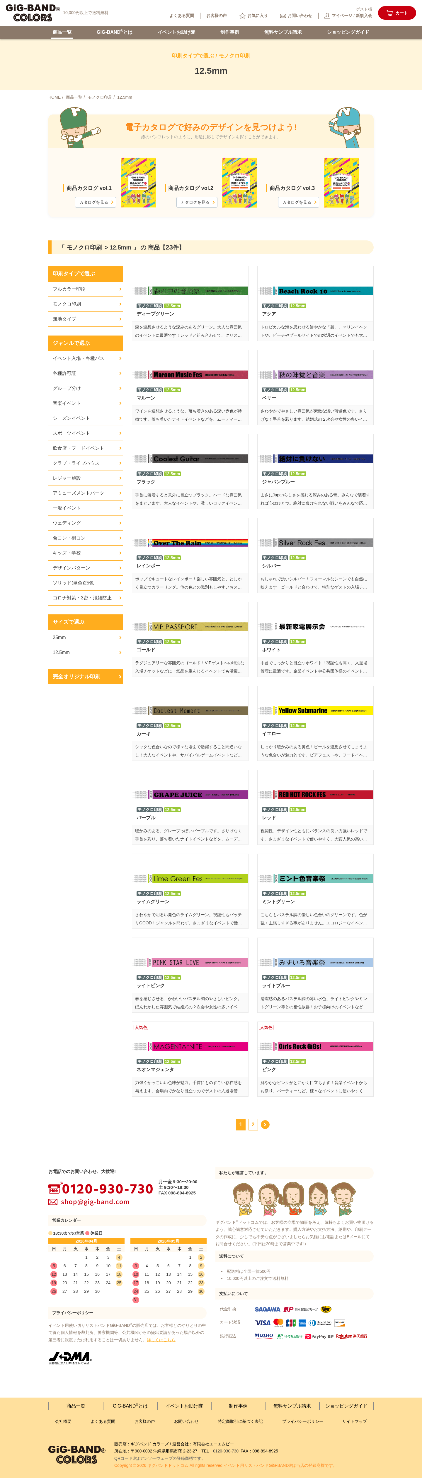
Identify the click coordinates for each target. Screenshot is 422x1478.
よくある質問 (103, 1421)
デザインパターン (71, 567)
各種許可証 (64, 373)
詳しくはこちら (161, 1339)
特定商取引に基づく (240, 1421)
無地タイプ (64, 318)
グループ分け (67, 388)
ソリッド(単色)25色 (73, 582)
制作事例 (229, 32)
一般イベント (67, 507)
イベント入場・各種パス (78, 358)
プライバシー (302, 1421)
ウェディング (67, 522)
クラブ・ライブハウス (76, 463)
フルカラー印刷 (69, 289)
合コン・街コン (69, 537)
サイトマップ (354, 1421)
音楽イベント (67, 403)
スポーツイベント (71, 433)
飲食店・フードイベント (78, 448)
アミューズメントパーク (78, 493)
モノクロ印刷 (67, 303)
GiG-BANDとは (114, 32)
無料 (283, 32)
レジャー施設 (67, 478)
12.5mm (61, 652)
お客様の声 (145, 1421)
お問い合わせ (186, 1421)
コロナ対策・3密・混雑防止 (82, 597)
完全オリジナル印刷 (76, 677)
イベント (176, 32)
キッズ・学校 (67, 552)
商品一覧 (62, 32)
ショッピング (348, 32)
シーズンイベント (71, 418)
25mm (59, 637)
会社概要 (63, 1421)
